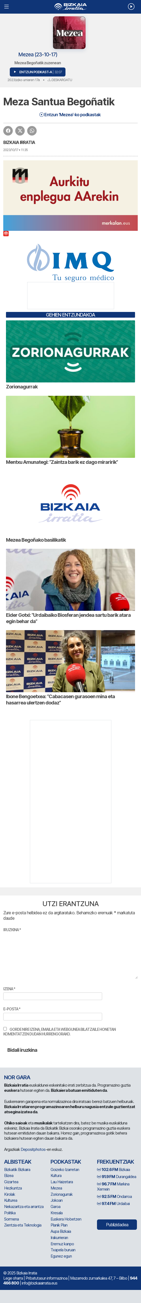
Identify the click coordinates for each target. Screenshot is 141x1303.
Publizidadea (117, 1224)
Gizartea (11, 1181)
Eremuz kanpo (62, 1243)
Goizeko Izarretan (65, 1169)
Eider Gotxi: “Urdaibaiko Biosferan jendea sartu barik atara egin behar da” (68, 618)
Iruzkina (12, 929)
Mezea (56, 1188)
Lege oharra (13, 1278)
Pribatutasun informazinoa (46, 1278)
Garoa (55, 1206)
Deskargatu (60, 80)
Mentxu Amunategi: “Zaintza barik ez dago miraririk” (62, 462)
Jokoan (56, 1200)
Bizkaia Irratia (19, 142)
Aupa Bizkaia (61, 1231)
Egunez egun (61, 1256)
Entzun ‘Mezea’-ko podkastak (70, 114)
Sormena (11, 1219)
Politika (9, 1212)
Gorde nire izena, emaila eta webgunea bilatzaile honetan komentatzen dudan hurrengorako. (59, 1032)
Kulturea (10, 1200)
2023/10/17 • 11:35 (15, 150)
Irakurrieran (59, 1237)
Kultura (56, 1175)
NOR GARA (17, 1077)
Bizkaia (113, 1169)
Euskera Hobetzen (66, 1219)
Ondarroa (114, 1196)
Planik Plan (59, 1225)
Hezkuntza (13, 1188)
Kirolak (9, 1194)
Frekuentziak (115, 1161)
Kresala (56, 1212)
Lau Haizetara (62, 1181)
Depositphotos (33, 1149)
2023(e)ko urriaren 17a (23, 80)
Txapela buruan (63, 1249)
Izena (9, 988)
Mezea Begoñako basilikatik (36, 540)
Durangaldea (116, 1176)
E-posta (11, 1009)
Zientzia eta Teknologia (22, 1225)
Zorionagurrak (21, 387)
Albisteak (17, 1161)
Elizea (8, 1175)
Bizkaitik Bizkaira (17, 1169)
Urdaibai (113, 1203)
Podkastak (66, 1161)
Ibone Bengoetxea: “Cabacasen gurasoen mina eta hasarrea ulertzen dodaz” (60, 700)
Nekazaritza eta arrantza (23, 1206)
